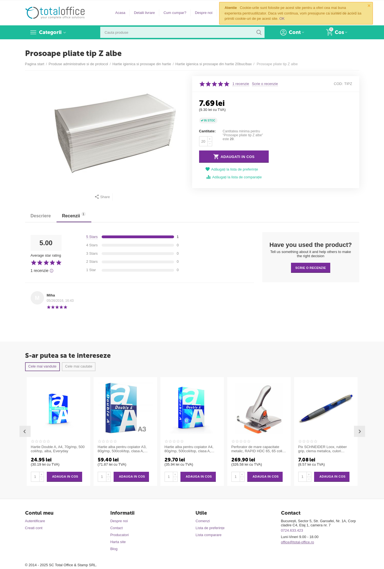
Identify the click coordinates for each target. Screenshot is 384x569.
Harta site (118, 542)
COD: (338, 84)
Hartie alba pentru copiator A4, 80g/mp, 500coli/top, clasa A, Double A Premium (189, 449)
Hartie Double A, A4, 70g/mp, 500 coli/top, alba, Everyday (58, 449)
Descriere (41, 215)
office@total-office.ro (297, 542)
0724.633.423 (292, 530)
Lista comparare (208, 535)
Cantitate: (207, 131)
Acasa (120, 13)
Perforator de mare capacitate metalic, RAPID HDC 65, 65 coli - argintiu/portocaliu (258, 449)
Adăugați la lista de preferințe (231, 169)
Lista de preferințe (209, 528)
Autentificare (35, 521)
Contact (116, 528)
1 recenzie (241, 84)
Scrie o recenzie (265, 84)
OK (282, 18)
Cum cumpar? (174, 13)
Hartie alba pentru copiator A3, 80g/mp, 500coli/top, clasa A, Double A (122, 449)
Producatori (119, 535)
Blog (114, 549)
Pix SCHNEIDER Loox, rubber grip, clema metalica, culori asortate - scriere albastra (322, 449)
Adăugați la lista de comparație (234, 177)
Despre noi (203, 13)
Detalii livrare (144, 13)
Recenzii (74, 215)
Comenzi (202, 521)
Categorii (50, 32)
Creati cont (34, 528)
